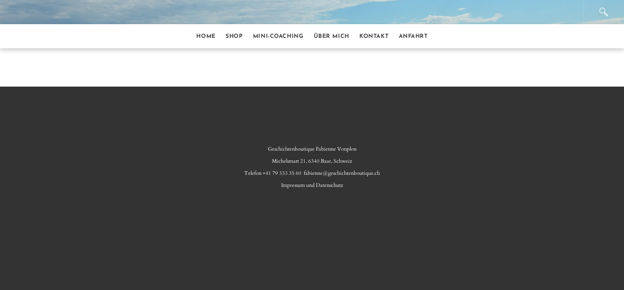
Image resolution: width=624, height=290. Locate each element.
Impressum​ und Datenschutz (312, 185)
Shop (234, 36)
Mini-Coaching (278, 36)
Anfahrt (413, 36)
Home (205, 36)
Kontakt (373, 36)
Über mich (331, 36)
